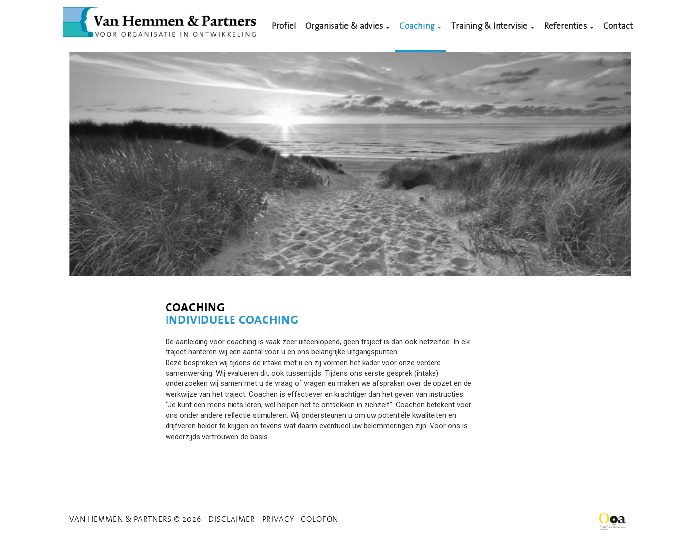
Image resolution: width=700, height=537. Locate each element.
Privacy (278, 518)
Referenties (569, 25)
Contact (618, 25)
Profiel (284, 25)
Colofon (319, 518)
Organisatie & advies (347, 25)
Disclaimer (231, 518)
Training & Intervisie (492, 25)
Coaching (420, 25)
